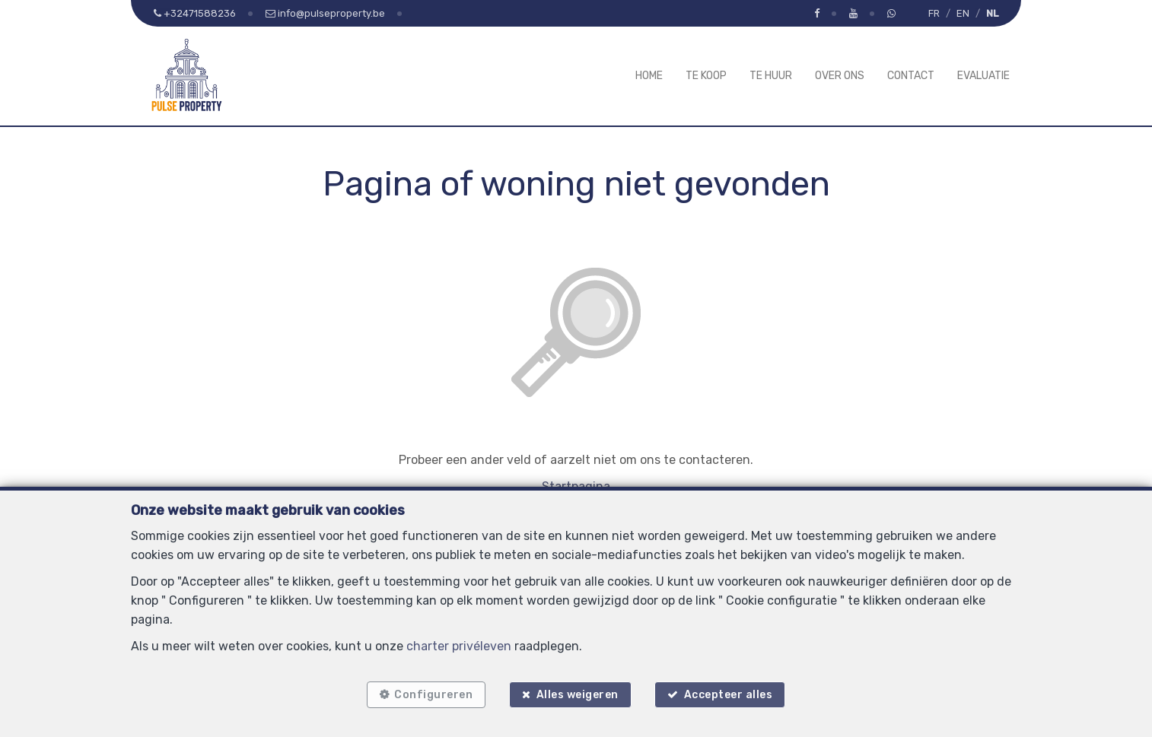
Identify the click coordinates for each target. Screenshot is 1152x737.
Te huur (770, 75)
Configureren (431, 693)
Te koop (706, 75)
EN (962, 13)
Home (649, 75)
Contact (910, 75)
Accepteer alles (730, 693)
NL (992, 13)
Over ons (839, 75)
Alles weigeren (577, 693)
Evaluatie (983, 75)
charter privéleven (458, 644)
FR (934, 13)
